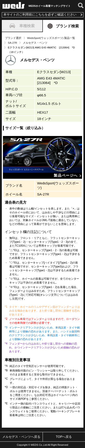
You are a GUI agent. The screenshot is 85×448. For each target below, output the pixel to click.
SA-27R (12, 42)
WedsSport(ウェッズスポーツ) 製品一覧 (51, 38)
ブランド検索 (63, 26)
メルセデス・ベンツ (35, 42)
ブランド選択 (13, 38)
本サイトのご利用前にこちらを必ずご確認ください (39, 14)
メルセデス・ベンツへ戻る (21, 436)
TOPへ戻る (64, 436)
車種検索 (22, 26)
